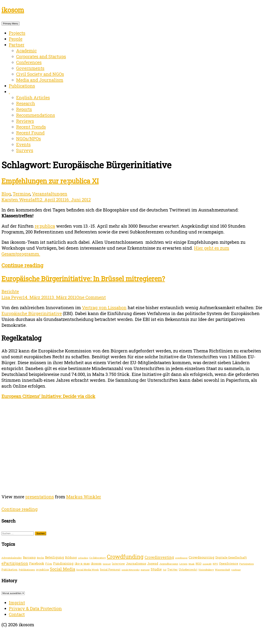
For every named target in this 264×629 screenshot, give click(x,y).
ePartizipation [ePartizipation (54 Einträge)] (14, 563)
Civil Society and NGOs (40, 74)
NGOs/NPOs (28, 138)
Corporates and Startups (41, 56)
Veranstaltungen (49, 194)
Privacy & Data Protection (35, 608)
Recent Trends (31, 127)
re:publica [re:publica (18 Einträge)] (42, 569)
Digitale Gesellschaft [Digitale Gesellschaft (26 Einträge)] (231, 557)
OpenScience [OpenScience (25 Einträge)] (228, 563)
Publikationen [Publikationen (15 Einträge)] (27, 569)
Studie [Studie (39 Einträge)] (156, 569)
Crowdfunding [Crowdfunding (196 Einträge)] (125, 556)
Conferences (29, 62)
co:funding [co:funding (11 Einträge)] (83, 557)
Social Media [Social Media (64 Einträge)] (62, 569)
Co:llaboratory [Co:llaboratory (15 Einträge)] (97, 557)
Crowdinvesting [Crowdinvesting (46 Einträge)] (159, 557)
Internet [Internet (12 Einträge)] (107, 563)
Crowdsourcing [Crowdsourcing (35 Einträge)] (201, 557)
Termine (21, 194)
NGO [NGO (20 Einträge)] (198, 563)
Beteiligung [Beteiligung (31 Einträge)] (54, 557)
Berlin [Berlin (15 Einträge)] (40, 557)
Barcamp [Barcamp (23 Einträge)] (29, 557)
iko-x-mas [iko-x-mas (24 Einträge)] (82, 563)
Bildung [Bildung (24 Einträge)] (71, 557)
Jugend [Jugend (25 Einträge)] (152, 563)
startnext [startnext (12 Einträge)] (145, 569)
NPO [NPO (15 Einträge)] (215, 563)
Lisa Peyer (12, 297)
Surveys (24, 150)
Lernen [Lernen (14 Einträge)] (183, 563)
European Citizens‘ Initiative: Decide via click (48, 396)
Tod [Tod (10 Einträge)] (164, 570)
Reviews (25, 121)
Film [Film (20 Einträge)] (48, 563)
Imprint (17, 603)
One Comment (91, 297)
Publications (22, 86)
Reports (24, 109)
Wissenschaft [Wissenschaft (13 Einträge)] (222, 569)
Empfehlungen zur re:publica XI (50, 180)
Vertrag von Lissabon (104, 307)
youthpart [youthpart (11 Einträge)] (236, 569)
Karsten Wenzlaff (19, 200)
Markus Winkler (83, 497)
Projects (17, 33)
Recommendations (35, 115)
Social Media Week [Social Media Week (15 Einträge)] (87, 569)
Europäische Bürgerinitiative (31, 313)
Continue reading (22, 265)
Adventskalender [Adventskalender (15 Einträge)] (11, 557)
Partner (16, 45)
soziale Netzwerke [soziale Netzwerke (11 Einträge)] (131, 569)
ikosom (12, 9)
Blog (6, 194)
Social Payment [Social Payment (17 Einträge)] (110, 569)
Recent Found (30, 133)
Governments (30, 68)
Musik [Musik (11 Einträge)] (191, 563)
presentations (39, 497)
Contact (17, 614)
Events (23, 144)
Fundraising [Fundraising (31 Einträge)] (63, 563)
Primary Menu (10, 23)
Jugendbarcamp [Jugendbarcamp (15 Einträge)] (168, 563)
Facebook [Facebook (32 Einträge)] (36, 563)
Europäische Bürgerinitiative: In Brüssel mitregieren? (83, 278)
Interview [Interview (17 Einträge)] (118, 563)
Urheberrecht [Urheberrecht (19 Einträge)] (188, 569)
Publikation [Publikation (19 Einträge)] (9, 569)
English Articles (33, 97)
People (15, 39)
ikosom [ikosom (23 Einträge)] (96, 563)
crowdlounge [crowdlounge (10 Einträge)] (181, 558)
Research (25, 103)
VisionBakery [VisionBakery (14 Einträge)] (206, 569)
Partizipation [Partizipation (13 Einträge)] (246, 563)
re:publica (45, 226)
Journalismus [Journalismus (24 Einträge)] (136, 563)
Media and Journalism (39, 80)
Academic (26, 51)
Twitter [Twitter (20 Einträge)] (172, 569)
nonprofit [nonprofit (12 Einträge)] (207, 563)
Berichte (10, 291)
